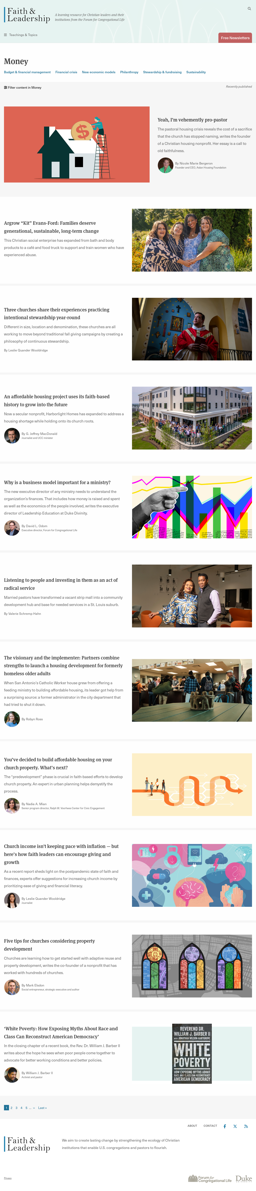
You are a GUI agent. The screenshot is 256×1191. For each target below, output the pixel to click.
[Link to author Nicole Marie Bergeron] (166, 165)
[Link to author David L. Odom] (12, 528)
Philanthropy (129, 71)
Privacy (8, 1178)
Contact (210, 1126)
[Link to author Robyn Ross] (12, 719)
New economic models (98, 71)
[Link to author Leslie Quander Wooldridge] (12, 901)
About (192, 1126)
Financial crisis (66, 71)
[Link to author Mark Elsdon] (12, 987)
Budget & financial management (27, 71)
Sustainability (196, 71)
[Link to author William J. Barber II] (12, 1075)
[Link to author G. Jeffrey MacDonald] (12, 436)
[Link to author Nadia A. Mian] (12, 806)
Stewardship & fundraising (162, 71)
